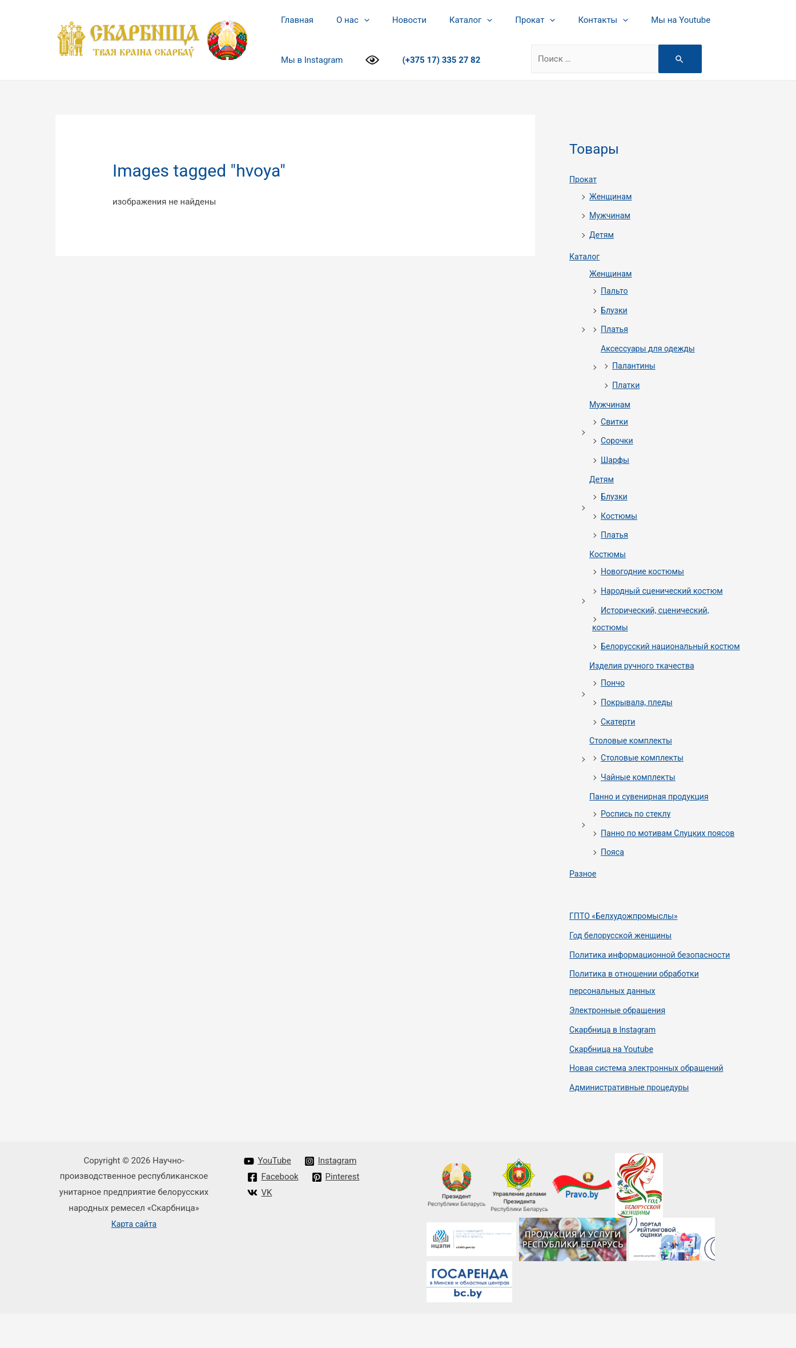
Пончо (613, 700)
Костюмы (620, 516)
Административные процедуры (633, 1122)
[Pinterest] (336, 1211)
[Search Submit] (671, 59)
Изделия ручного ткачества (645, 683)
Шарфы (616, 460)
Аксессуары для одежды (651, 348)
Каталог (450, 20)
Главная (294, 20)
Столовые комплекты (633, 758)
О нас (344, 20)
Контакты (571, 20)
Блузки (615, 310)
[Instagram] (331, 1195)
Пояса (613, 886)
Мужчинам (611, 215)
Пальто (615, 291)
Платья (615, 329)
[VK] (260, 1227)
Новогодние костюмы (645, 571)
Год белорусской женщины (623, 970)
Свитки (615, 422)
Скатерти (619, 739)
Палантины (635, 366)
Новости (395, 20)
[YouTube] (268, 1195)
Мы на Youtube (643, 20)
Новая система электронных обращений (651, 1102)
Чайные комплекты (640, 794)
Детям (602, 235)
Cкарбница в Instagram (615, 1064)
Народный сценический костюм (665, 591)
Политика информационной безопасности (654, 989)
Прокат (509, 20)
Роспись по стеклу (638, 831)
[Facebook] (273, 1211)
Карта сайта (134, 1258)
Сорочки (618, 440)
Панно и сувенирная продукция (652, 814)
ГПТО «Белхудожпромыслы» (627, 950)
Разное (583, 908)
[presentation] (355, 20)
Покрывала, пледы (639, 719)
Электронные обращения (620, 1044)
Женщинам (611, 196)
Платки (626, 385)
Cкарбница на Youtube (613, 1083)
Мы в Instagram (309, 60)
